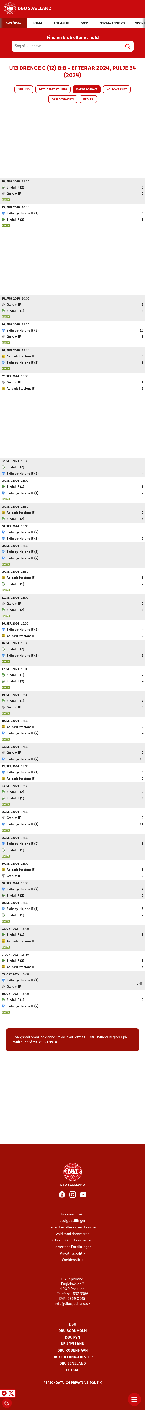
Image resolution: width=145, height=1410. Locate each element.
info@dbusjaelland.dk (72, 1303)
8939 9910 (48, 1042)
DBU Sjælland (72, 1363)
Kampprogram (86, 89)
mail (16, 1042)
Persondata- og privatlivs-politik (72, 1382)
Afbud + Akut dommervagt (72, 1240)
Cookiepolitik (72, 1260)
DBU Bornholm (72, 1331)
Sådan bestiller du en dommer (73, 1227)
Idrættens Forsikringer (72, 1247)
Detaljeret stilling (53, 89)
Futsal (72, 1370)
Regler (88, 99)
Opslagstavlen (63, 99)
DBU (72, 1324)
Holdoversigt (116, 89)
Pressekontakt (72, 1214)
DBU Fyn (72, 1337)
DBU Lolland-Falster (72, 1357)
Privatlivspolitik (72, 1253)
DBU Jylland (72, 1344)
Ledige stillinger (72, 1221)
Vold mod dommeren (73, 1234)
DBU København (72, 1350)
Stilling (24, 89)
